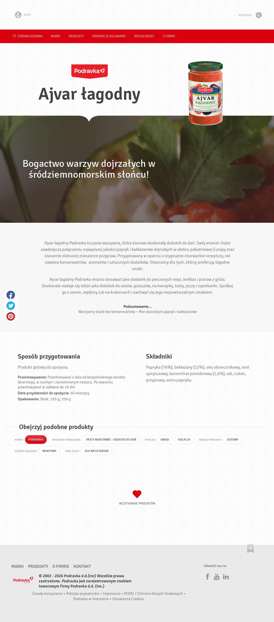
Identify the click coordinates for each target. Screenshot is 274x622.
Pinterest (10, 316)
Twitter (10, 305)
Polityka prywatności (82, 593)
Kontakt (82, 566)
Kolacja (184, 439)
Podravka (137, 14)
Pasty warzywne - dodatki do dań (111, 439)
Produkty (76, 36)
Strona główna (27, 36)
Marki (55, 36)
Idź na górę (250, 548)
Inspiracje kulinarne (109, 36)
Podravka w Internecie (91, 599)
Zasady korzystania (47, 593)
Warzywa (49, 451)
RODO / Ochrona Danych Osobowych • (154, 593)
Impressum (112, 593)
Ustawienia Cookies (128, 599)
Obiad (165, 439)
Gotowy (232, 439)
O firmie (169, 36)
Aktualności (144, 36)
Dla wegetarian (97, 451)
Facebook (10, 295)
